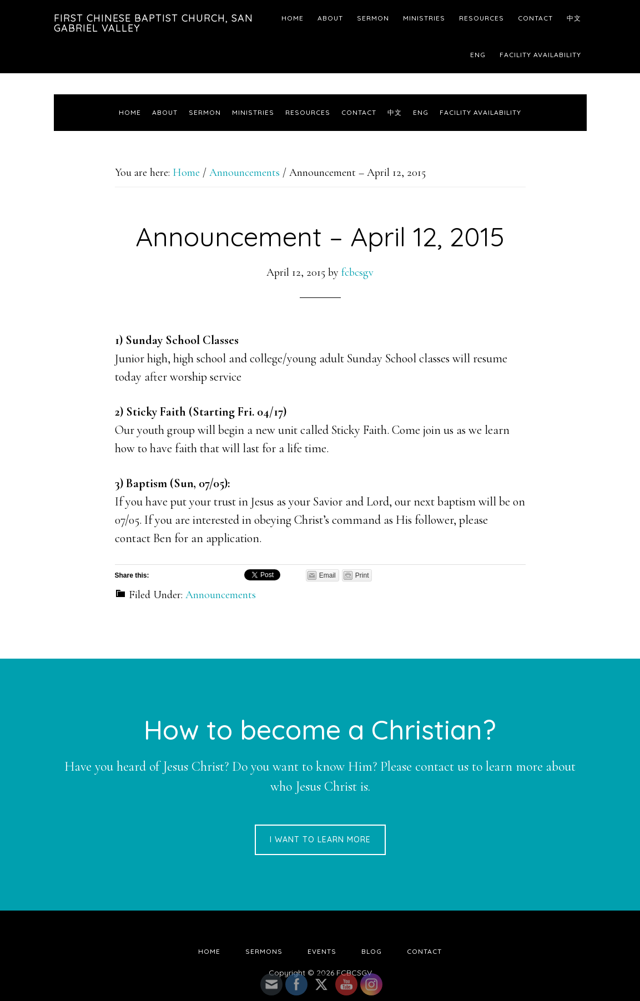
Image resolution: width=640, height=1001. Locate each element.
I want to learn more (320, 840)
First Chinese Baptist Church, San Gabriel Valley (153, 23)
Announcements (220, 594)
